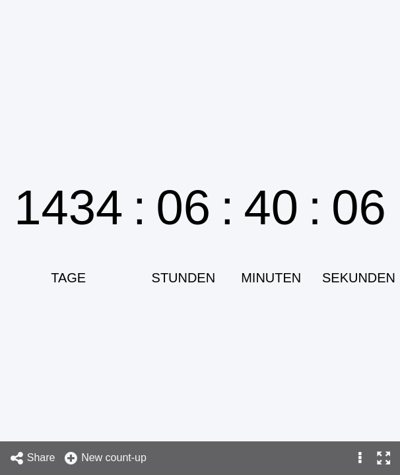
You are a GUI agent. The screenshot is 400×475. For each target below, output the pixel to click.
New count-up (105, 458)
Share (32, 458)
